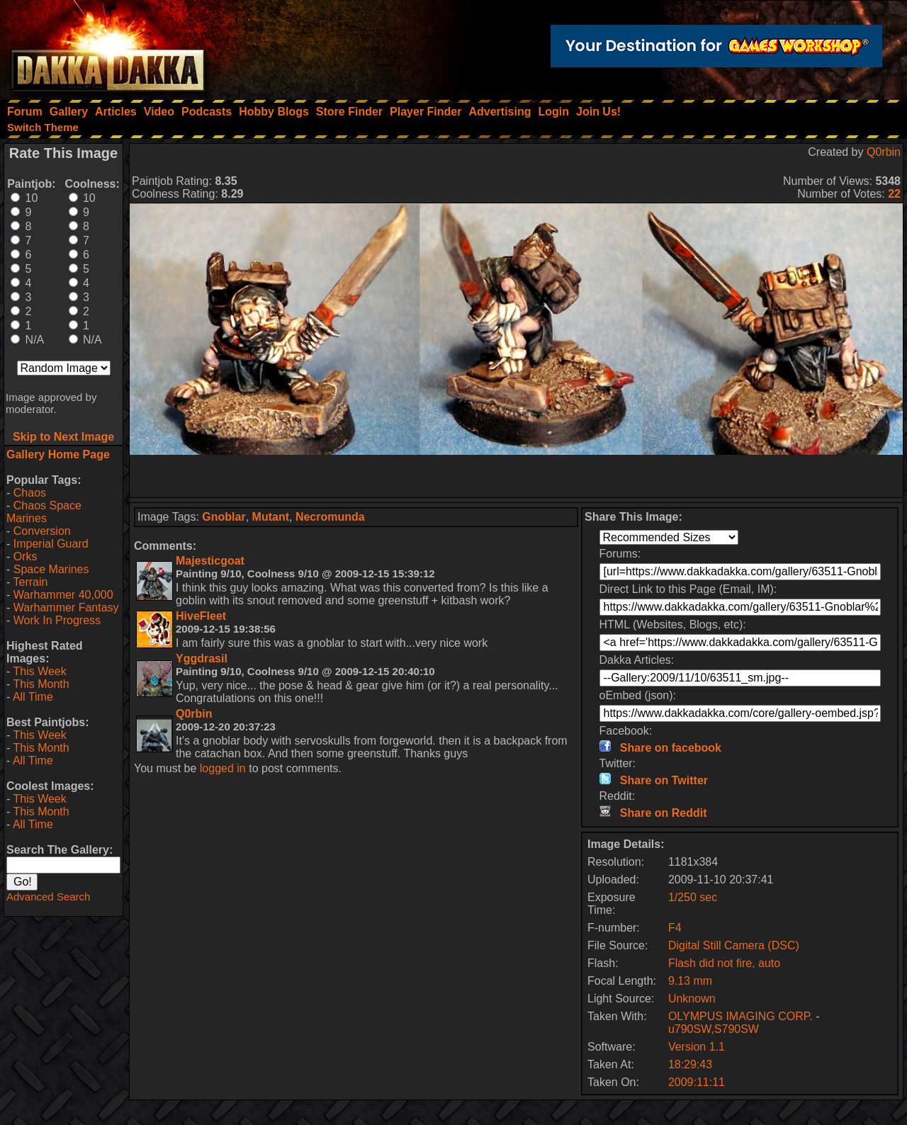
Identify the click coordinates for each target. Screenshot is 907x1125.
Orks (25, 556)
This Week (39, 671)
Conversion (42, 531)
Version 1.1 (696, 1047)
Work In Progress (57, 620)
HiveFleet (201, 616)
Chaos (29, 493)
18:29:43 (690, 1064)
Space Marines (51, 569)
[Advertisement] (516, 476)
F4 (675, 928)
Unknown (692, 999)
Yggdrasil (201, 658)
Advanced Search (48, 897)
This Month (41, 684)
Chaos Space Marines (43, 511)
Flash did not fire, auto (724, 963)
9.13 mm (690, 981)
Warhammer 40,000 (63, 595)
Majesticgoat (210, 561)
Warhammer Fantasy (66, 607)
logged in (223, 768)
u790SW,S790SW (713, 1029)
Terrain (30, 582)
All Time (33, 697)
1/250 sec (692, 897)
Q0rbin (884, 152)
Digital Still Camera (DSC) (733, 945)
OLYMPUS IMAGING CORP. (742, 1016)
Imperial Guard (51, 544)
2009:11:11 (696, 1082)
